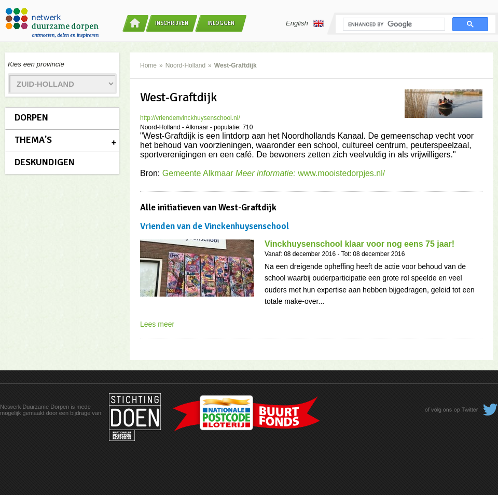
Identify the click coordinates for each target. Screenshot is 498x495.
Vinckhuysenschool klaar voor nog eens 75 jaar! (359, 243)
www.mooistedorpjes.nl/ (341, 173)
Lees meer (157, 324)
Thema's (33, 139)
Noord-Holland (185, 65)
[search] (393, 24)
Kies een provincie (36, 64)
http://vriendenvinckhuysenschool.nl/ (190, 118)
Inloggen (221, 23)
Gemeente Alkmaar (230, 173)
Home (148, 65)
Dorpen (31, 117)
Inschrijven (171, 23)
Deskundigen (45, 162)
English (305, 23)
